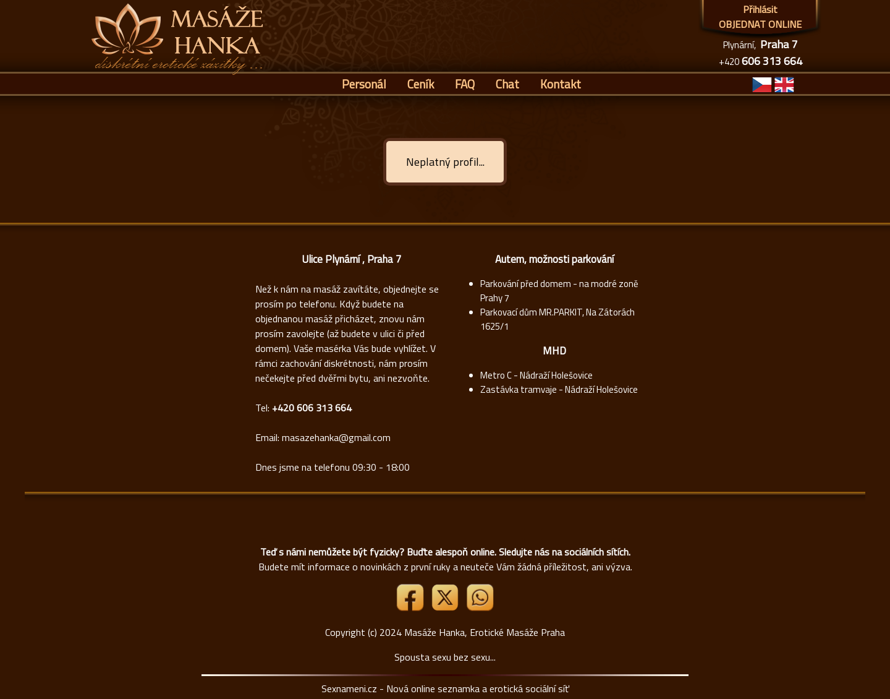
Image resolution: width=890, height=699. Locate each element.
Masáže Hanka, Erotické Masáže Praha (484, 632)
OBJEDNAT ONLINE (760, 24)
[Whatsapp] (479, 607)
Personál (364, 84)
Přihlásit (760, 9)
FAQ (465, 84)
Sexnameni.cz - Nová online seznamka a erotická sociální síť (445, 688)
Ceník (420, 84)
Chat (507, 84)
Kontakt (560, 84)
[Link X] (446, 607)
